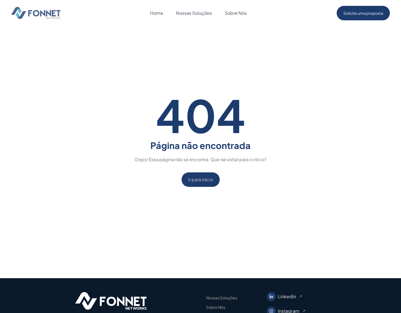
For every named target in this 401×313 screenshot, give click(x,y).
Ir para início (200, 179)
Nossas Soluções (221, 297)
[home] (35, 13)
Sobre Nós (215, 307)
